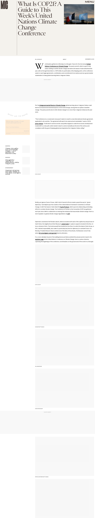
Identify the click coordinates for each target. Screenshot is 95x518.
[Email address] (17, 127)
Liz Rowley (39, 59)
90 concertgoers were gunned (48, 233)
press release (39, 123)
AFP (68, 214)
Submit (26, 132)
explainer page (39, 239)
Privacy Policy (8, 134)
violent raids (65, 224)
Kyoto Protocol (64, 207)
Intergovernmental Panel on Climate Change (52, 105)
